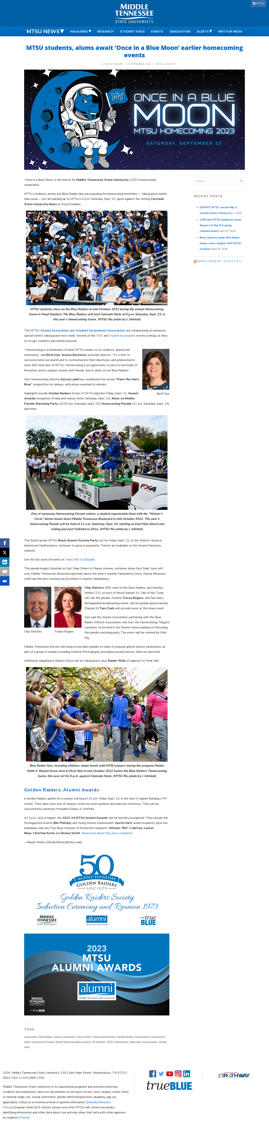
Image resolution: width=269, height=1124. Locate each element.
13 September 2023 (139, 64)
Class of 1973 (83, 1036)
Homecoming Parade (43, 1041)
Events (157, 31)
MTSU (260, 3)
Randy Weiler (114, 64)
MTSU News (43, 31)
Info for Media (230, 31)
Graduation (180, 31)
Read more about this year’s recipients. (107, 833)
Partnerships (121, 1041)
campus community (64, 1036)
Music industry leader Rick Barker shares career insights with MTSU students (220, 243)
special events (149, 1041)
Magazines (79, 31)
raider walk (135, 1041)
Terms (24, 1117)
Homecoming (142, 1036)
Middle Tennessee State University (73, 1041)
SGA (99, 336)
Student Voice (132, 31)
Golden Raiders (125, 1036)
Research (105, 31)
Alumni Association (122, 336)
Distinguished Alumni (104, 1036)
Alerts (203, 31)
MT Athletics (99, 1041)
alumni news (31, 1036)
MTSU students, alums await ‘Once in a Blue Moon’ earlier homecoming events (134, 51)
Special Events (165, 64)
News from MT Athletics (219, 261)
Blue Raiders (45, 1036)
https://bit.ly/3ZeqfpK (80, 559)
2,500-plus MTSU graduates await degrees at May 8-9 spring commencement (220, 225)
